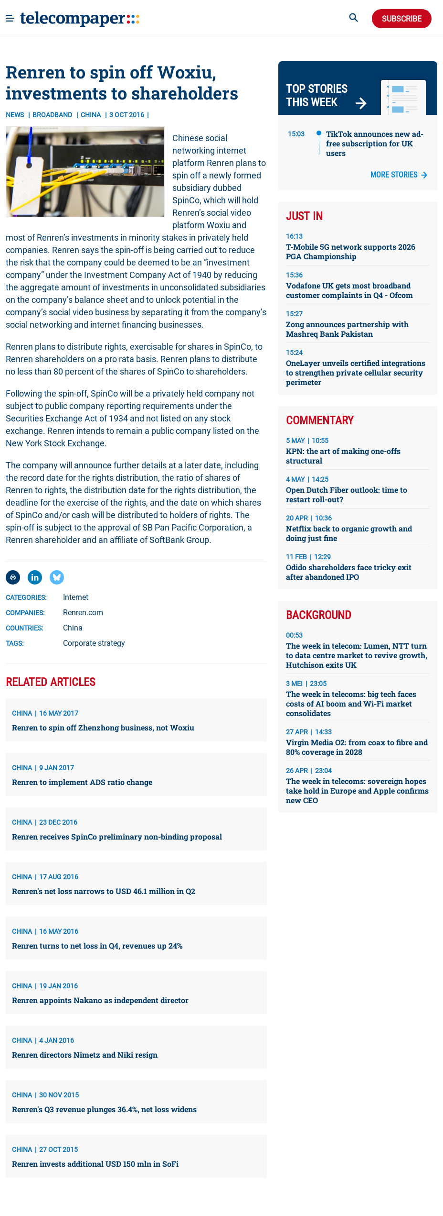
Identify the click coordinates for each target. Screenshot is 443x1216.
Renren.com (83, 612)
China (73, 627)
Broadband (53, 115)
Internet (75, 597)
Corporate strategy (94, 643)
